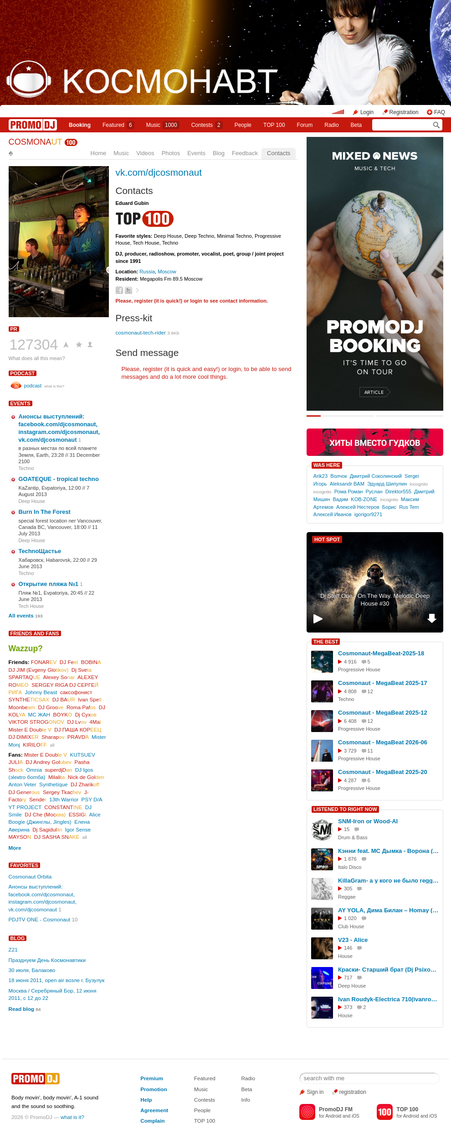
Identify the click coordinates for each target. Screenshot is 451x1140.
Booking (80, 125)
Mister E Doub (30, 729)
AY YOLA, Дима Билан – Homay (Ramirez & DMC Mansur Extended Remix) (389, 910)
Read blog (22, 1009)
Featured (118, 125)
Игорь (320, 483)
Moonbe (22, 707)
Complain (152, 1121)
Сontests (207, 125)
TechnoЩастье (40, 551)
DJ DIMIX (24, 737)
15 (346, 829)
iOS (355, 1116)
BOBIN (91, 662)
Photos (171, 153)
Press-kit (134, 318)
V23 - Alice (353, 940)
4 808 (350, 691)
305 (348, 888)
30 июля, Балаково (32, 970)
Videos (145, 153)
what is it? (72, 1117)
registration (352, 1092)
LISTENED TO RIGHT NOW (345, 809)
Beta (356, 125)
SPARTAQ (25, 677)
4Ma (95, 722)
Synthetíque (53, 784)
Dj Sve (82, 670)
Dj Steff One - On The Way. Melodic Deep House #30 (375, 599)
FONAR (44, 662)
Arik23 (320, 476)
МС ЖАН (39, 714)
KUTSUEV (82, 755)
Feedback (245, 153)
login (196, 300)
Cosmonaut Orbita (30, 876)
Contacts (278, 153)
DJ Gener (24, 792)
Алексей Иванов (332, 514)
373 (348, 1007)
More (15, 848)
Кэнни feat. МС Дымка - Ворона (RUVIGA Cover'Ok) (389, 851)
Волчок (338, 476)
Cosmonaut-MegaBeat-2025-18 (381, 653)
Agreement (154, 1110)
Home (99, 153)
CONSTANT (63, 807)
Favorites (24, 865)
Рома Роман (348, 491)
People (243, 125)
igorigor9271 (368, 514)
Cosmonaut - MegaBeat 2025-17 (382, 683)
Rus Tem (409, 507)
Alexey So (59, 677)
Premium (151, 1078)
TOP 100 (274, 125)
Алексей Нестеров (357, 507)
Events (196, 153)
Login (367, 112)
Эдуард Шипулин (387, 483)
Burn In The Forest (45, 511)
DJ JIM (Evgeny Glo (39, 670)
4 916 (350, 661)
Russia (147, 271)
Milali (56, 777)
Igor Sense (78, 829)
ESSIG (78, 814)
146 (348, 948)
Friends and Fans (34, 633)
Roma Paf (81, 707)
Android (333, 1116)
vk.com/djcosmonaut (159, 172)
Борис (389, 507)
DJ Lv (77, 722)
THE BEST (325, 641)
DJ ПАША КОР (77, 729)
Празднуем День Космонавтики (47, 960)
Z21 (13, 949)
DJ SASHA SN (56, 837)
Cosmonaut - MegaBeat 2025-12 (382, 713)
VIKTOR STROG (37, 722)
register (143, 300)
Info (245, 1100)
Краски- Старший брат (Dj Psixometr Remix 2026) (389, 970)
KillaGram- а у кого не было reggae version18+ (389, 881)
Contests (204, 1100)
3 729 (350, 750)
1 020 (350, 918)
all (52, 745)
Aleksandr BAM (347, 483)
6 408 (350, 721)
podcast (22, 373)
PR (13, 329)
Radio (331, 125)
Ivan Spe (89, 699)
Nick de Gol (86, 777)
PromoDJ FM (336, 1109)
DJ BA (63, 699)
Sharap (52, 737)
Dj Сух (86, 714)
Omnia (34, 770)
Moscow (167, 271)
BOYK (62, 714)
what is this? (54, 386)
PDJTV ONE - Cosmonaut (40, 919)
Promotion (153, 1089)
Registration (404, 112)
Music (162, 125)
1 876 (350, 859)
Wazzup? (26, 648)
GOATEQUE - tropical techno (59, 479)
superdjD (58, 770)
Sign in (315, 1092)
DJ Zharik (85, 784)
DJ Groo (51, 707)
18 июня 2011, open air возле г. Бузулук (57, 980)
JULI (16, 762)
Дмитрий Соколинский (376, 476)
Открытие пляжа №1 (48, 583)
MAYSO (20, 837)
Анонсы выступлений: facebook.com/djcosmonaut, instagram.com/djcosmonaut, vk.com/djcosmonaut (59, 428)
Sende (37, 799)
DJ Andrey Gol (49, 762)
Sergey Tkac (62, 792)
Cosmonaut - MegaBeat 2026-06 (382, 742)
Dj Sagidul (47, 829)
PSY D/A (92, 799)
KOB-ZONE (364, 499)
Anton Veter (22, 784)
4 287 (350, 780)
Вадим (340, 499)
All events (21, 615)
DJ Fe (69, 662)
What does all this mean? (37, 358)
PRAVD (78, 737)
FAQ (439, 112)
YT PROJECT (25, 807)
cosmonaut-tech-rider (141, 332)
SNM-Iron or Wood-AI (368, 821)
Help (146, 1100)
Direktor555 (398, 491)
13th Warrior (63, 799)
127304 (34, 344)
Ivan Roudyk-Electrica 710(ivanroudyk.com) (389, 999)
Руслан (374, 491)
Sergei (412, 476)
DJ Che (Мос (45, 814)
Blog (219, 153)
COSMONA (35, 141)
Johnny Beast (41, 692)
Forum (305, 125)
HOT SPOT (327, 539)
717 (348, 977)
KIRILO (35, 745)
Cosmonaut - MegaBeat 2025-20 (382, 772)
